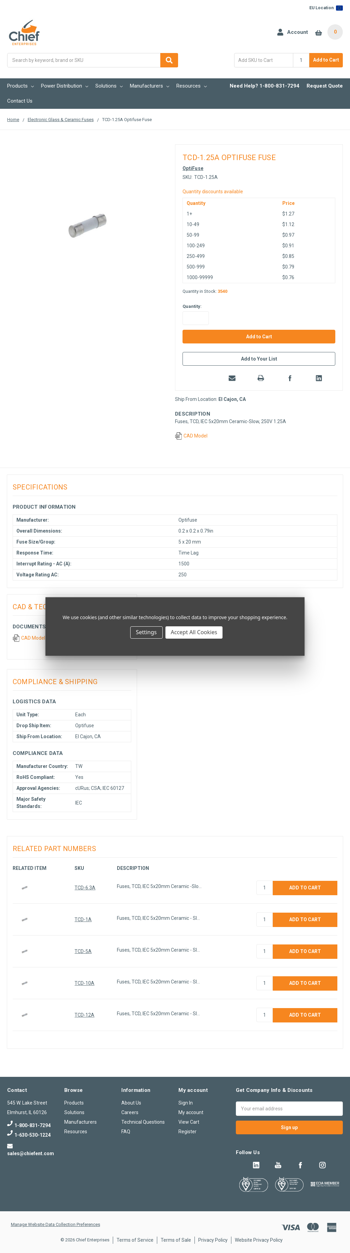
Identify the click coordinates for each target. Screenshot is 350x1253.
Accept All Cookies (194, 632)
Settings (146, 632)
